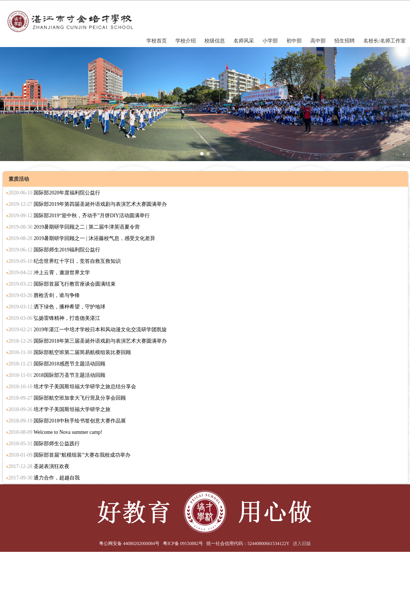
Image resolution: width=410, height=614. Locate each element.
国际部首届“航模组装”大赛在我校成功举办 (69, 455)
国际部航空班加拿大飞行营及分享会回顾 (67, 398)
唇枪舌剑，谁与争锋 (44, 295)
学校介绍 (185, 41)
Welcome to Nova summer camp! (55, 432)
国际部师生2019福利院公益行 (55, 250)
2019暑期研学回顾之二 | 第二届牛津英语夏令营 (74, 227)
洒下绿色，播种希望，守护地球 (57, 307)
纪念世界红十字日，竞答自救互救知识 (65, 261)
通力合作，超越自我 (44, 478)
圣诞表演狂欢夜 (39, 466)
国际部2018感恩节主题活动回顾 (57, 364)
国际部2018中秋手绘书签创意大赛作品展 (67, 421)
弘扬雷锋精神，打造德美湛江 (55, 318)
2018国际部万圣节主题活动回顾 (57, 375)
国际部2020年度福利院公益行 (55, 193)
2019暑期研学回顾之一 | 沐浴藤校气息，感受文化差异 (82, 238)
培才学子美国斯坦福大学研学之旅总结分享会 (72, 386)
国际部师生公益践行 (44, 443)
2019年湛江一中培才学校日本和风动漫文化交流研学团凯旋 (88, 329)
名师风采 (243, 41)
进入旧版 (302, 543)
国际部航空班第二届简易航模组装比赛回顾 (70, 352)
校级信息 (214, 41)
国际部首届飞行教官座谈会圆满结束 (62, 284)
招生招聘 (344, 41)
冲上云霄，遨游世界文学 (49, 272)
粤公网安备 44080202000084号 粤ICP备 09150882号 (151, 543)
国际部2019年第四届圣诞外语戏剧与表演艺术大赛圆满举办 (88, 204)
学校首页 (156, 41)
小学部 (270, 41)
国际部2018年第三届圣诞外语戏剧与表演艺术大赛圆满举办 (88, 341)
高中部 (318, 41)
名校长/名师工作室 (384, 41)
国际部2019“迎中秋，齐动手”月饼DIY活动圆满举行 (79, 215)
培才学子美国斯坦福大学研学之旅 (60, 409)
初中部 (294, 41)
